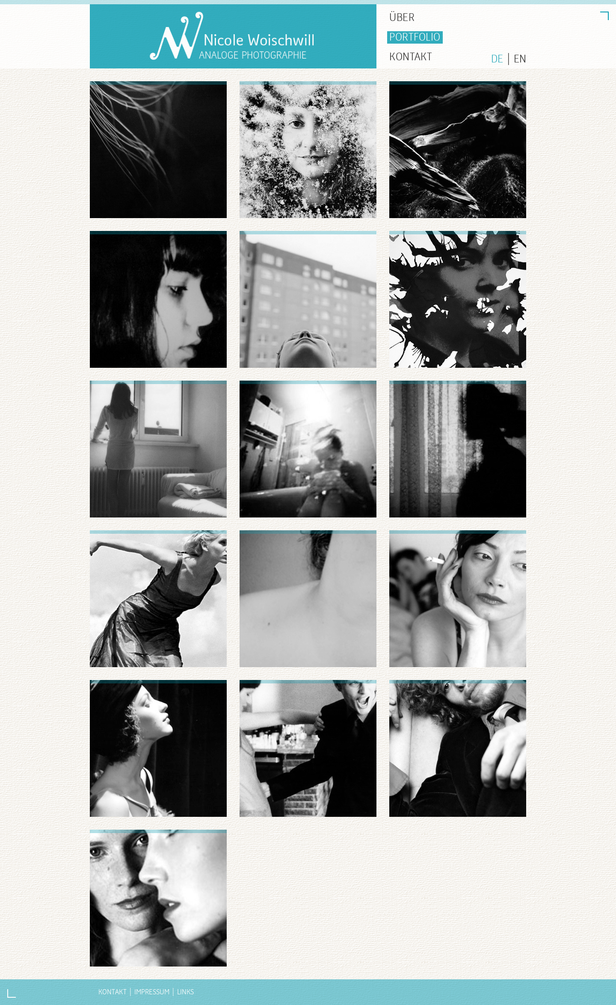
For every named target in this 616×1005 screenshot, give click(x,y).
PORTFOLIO (415, 37)
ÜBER (402, 18)
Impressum (151, 992)
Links (185, 992)
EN (520, 59)
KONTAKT (410, 57)
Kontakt (112, 992)
